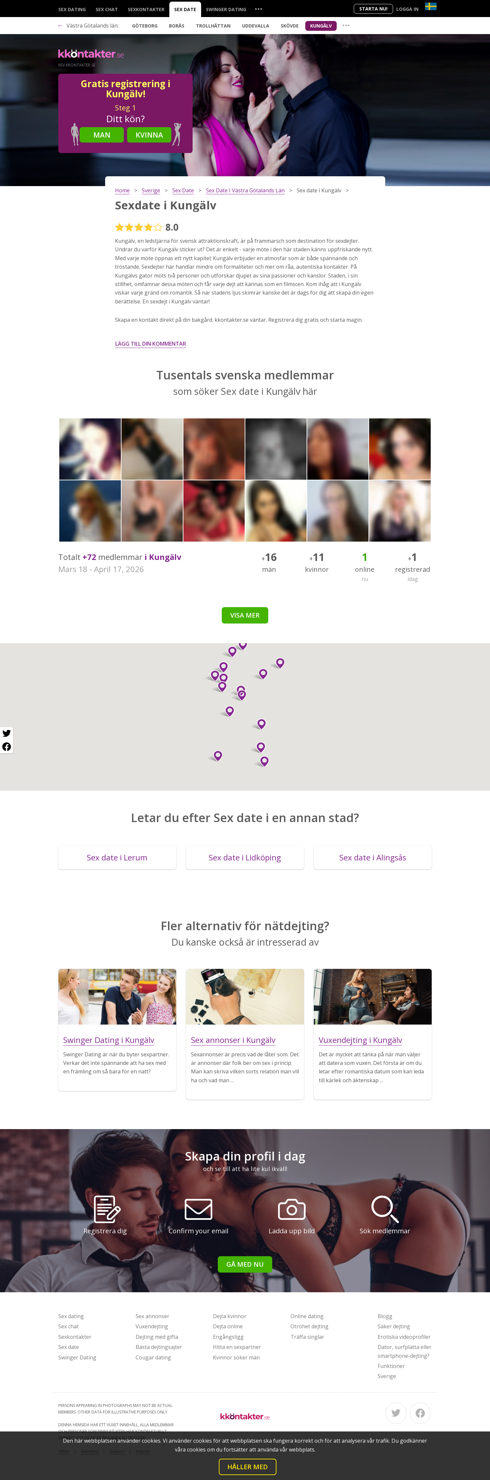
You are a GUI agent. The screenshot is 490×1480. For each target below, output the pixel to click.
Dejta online (228, 1326)
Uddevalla (255, 26)
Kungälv (321, 26)
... (258, 9)
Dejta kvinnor (229, 1316)
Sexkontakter (146, 9)
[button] (258, 748)
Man (101, 135)
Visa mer (245, 615)
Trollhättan (213, 26)
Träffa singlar (307, 1336)
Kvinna (149, 135)
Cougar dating (153, 1357)
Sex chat (107, 9)
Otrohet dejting (310, 1326)
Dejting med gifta (157, 1336)
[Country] (431, 6)
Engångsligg (228, 1336)
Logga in (407, 9)
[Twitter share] (6, 733)
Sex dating (72, 9)
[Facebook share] (6, 746)
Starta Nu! (373, 9)
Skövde (290, 26)
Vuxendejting (152, 1326)
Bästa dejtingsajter (159, 1347)
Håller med (247, 1466)
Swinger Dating (226, 9)
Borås (176, 26)
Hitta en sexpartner (237, 1347)
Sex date (185, 9)
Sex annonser (152, 1316)
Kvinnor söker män (236, 1357)
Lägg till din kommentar (150, 343)
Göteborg (145, 26)
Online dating (307, 1316)
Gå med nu (245, 1264)
